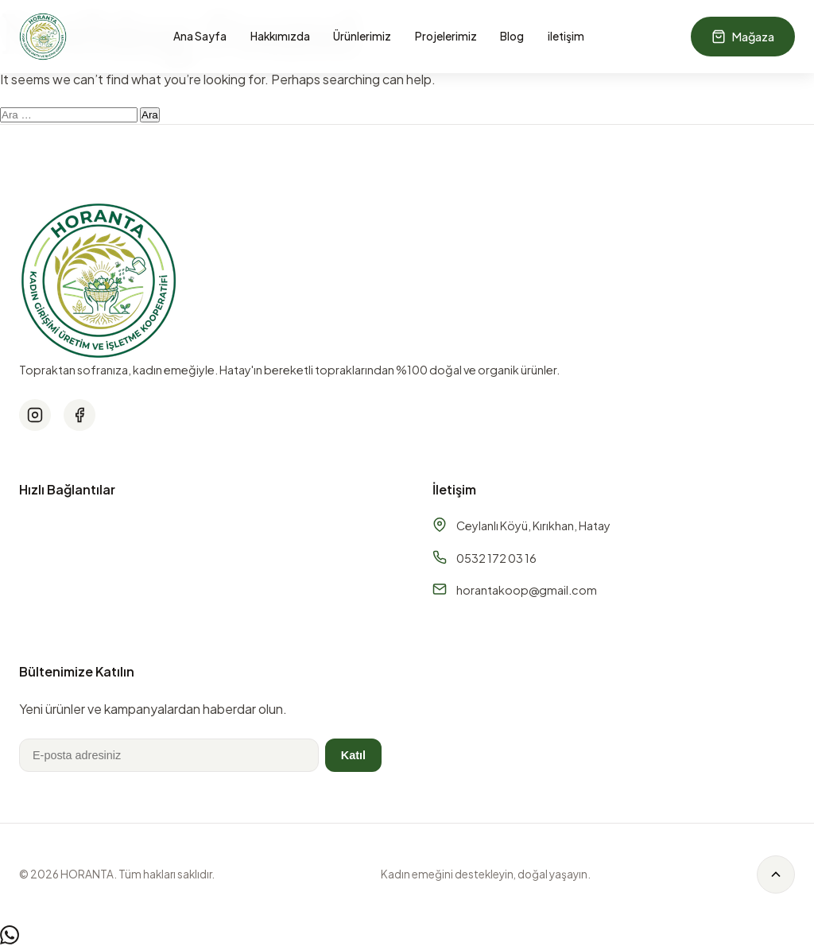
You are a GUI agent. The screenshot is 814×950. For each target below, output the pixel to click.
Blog (512, 36)
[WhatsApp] (9, 939)
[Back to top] (776, 874)
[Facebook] (79, 415)
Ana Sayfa (200, 36)
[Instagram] (35, 415)
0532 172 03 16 (496, 558)
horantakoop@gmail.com (526, 590)
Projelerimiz (446, 36)
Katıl (353, 755)
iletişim (566, 36)
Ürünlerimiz (362, 36)
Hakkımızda (280, 36)
